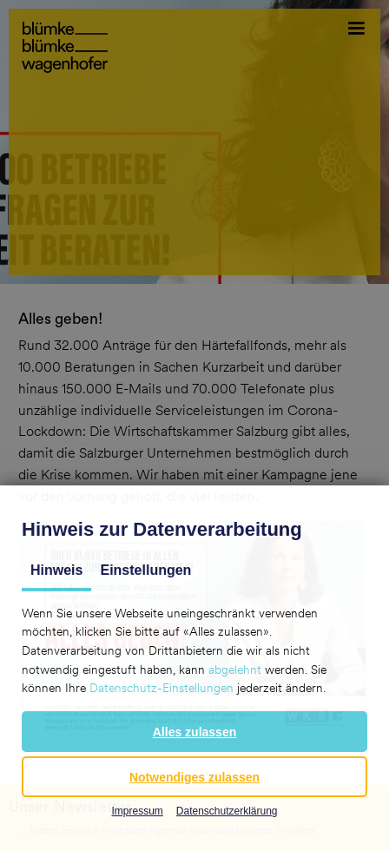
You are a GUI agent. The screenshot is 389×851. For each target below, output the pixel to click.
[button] (194, 731)
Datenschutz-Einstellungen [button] (161, 688)
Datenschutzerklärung (227, 811)
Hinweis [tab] (56, 570)
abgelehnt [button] (234, 669)
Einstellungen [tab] (145, 570)
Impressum (136, 811)
